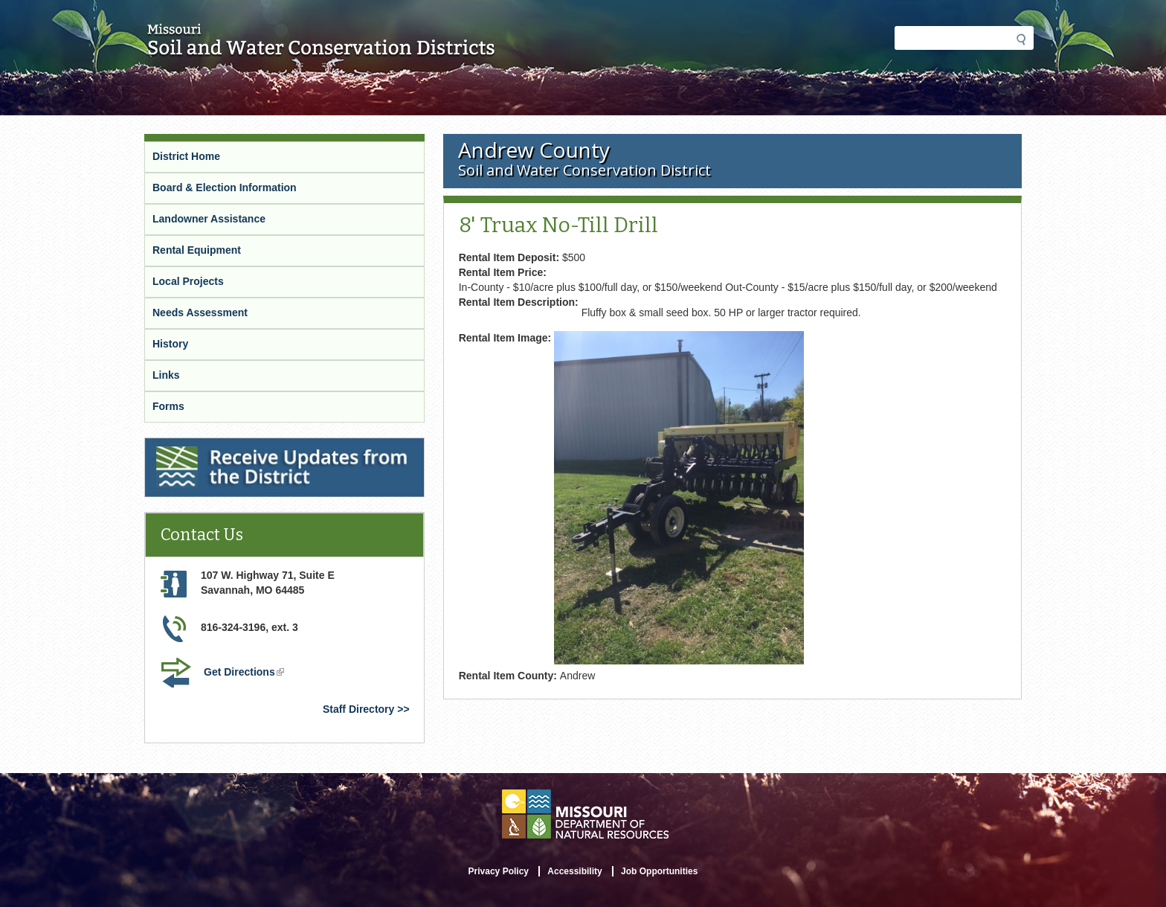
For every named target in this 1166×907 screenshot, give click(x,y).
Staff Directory (358, 709)
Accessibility (574, 871)
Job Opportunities (659, 871)
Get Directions (245, 673)
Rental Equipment (196, 250)
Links (166, 375)
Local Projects (188, 281)
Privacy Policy (498, 871)
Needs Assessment (200, 312)
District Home (186, 156)
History (170, 344)
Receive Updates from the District (230, 447)
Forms (168, 406)
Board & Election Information (224, 187)
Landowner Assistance (208, 219)
